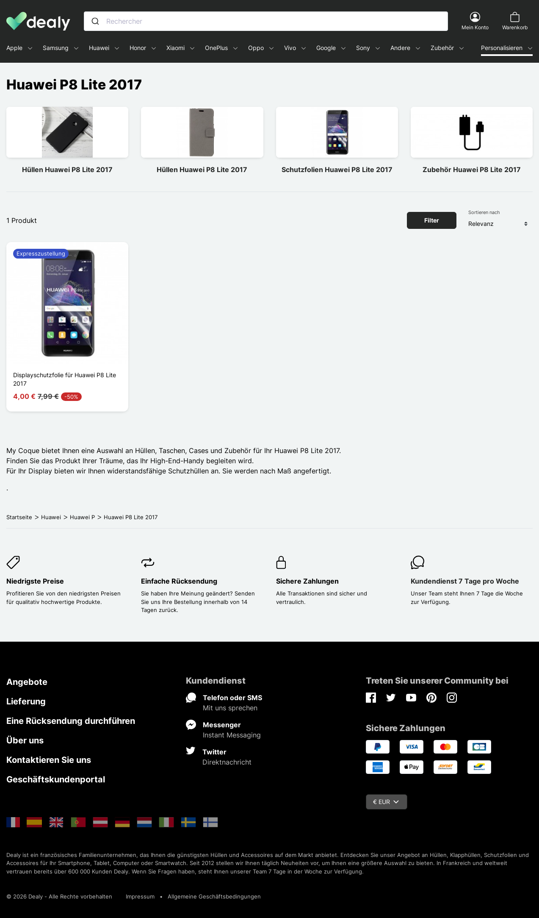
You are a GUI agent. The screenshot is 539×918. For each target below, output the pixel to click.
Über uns (25, 740)
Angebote (26, 682)
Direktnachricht (227, 762)
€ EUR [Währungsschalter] (386, 801)
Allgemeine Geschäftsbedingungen (214, 896)
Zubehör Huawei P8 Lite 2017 (472, 169)
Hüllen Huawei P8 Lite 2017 (67, 169)
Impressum (140, 896)
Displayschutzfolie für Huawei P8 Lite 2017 (64, 379)
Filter (431, 220)
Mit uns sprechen (230, 708)
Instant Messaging (232, 735)
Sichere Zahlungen (307, 581)
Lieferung (26, 701)
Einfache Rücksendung (179, 581)
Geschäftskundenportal (55, 779)
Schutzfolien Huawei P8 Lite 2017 (337, 169)
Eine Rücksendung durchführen (70, 721)
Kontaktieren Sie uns (48, 760)
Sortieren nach (484, 212)
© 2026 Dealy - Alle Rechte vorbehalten (59, 896)
